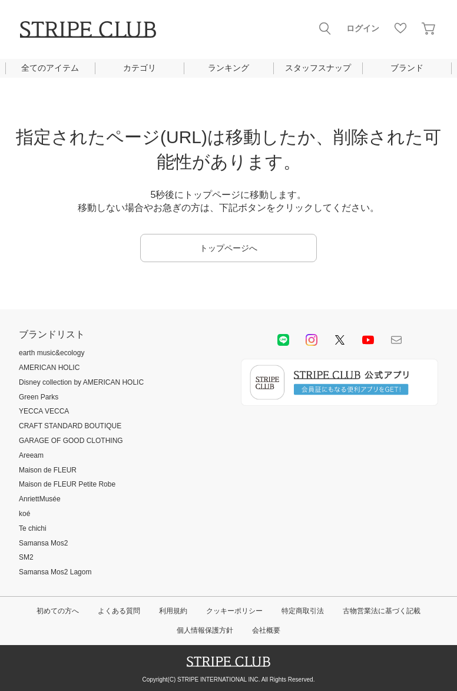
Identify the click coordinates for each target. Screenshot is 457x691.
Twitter (340, 340)
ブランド (406, 67)
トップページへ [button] (228, 248)
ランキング (228, 67)
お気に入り (400, 28)
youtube (368, 340)
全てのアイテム (50, 67)
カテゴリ (139, 67)
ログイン (362, 28)
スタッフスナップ (318, 67)
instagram (311, 340)
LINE (283, 340)
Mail (396, 340)
